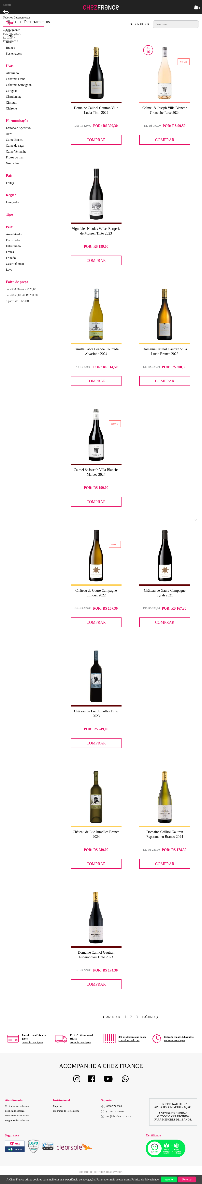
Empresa (57, 1106)
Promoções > (11, 40)
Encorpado (13, 240)
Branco (10, 47)
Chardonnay (13, 96)
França (10, 182)
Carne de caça (15, 145)
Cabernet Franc (15, 79)
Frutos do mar (15, 157)
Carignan (12, 90)
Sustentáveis (14, 53)
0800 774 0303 (114, 1106)
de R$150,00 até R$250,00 (21, 295)
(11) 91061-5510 (112, 1111)
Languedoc (13, 202)
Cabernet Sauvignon (19, 84)
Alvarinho (12, 73)
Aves (9, 133)
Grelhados (12, 163)
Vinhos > (8, 30)
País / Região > (12, 34)
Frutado (11, 257)
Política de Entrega (14, 1110)
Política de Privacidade (17, 1115)
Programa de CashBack (17, 1120)
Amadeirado (14, 234)
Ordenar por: (140, 24)
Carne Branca (14, 139)
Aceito (169, 1179)
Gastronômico (15, 263)
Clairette (11, 108)
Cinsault (11, 102)
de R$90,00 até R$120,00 (21, 289)
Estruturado (13, 246)
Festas (10, 252)
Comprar (96, 140)
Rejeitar (187, 1179)
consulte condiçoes (32, 1042)
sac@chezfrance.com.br (116, 1116)
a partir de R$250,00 (18, 301)
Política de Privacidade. (145, 1179)
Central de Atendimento (17, 1106)
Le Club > (9, 37)
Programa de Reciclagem (66, 1110)
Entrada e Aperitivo (18, 128)
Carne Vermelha (16, 151)
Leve (9, 269)
